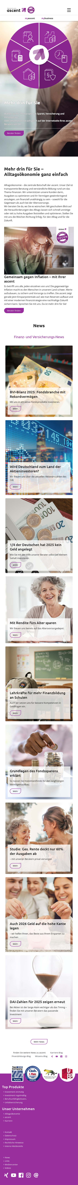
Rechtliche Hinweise (14, 1142)
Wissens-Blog (41, 1056)
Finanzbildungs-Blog (21, 1056)
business (47, 18)
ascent (30, 18)
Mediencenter (11, 1164)
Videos (8, 1168)
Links (7, 1161)
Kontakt (8, 1132)
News (7, 1157)
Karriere (8, 1120)
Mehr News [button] (39, 1041)
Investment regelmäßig (15, 1095)
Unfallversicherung (14, 1102)
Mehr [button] (15, 408)
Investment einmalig (14, 1092)
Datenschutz (10, 1135)
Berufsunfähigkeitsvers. (16, 1099)
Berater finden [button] (14, 133)
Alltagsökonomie (12, 1113)
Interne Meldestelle (14, 1146)
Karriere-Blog (56, 1052)
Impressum (10, 1139)
